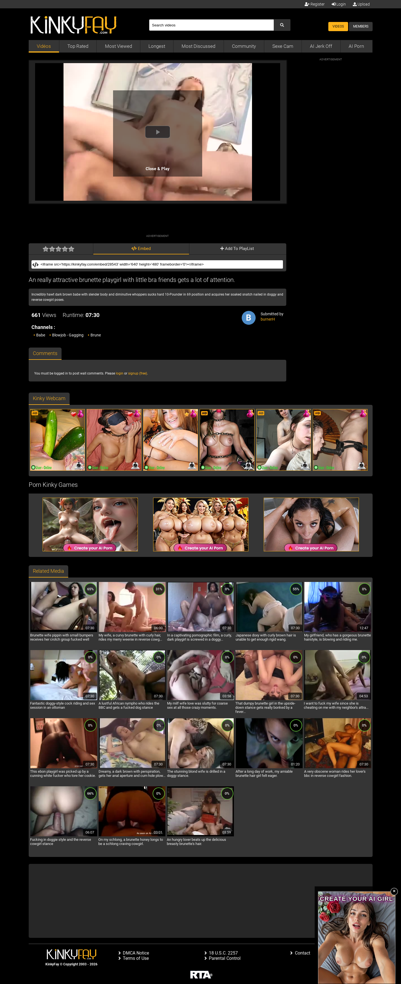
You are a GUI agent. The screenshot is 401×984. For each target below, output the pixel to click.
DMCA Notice (136, 953)
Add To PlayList (237, 248)
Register (315, 4)
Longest (156, 46)
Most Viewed (118, 46)
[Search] (211, 25)
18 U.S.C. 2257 (223, 953)
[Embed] (161, 264)
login (119, 373)
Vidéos (44, 46)
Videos (338, 26)
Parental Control (225, 958)
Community (244, 46)
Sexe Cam (282, 46)
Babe (40, 335)
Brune (96, 335)
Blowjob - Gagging (68, 335)
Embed (141, 248)
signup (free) (137, 373)
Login (339, 4)
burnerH (268, 319)
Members (360, 26)
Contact (302, 953)
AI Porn (356, 46)
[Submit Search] (282, 25)
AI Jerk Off (321, 46)
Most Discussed (198, 46)
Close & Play (158, 168)
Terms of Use (136, 958)
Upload (361, 4)
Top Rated (77, 46)
